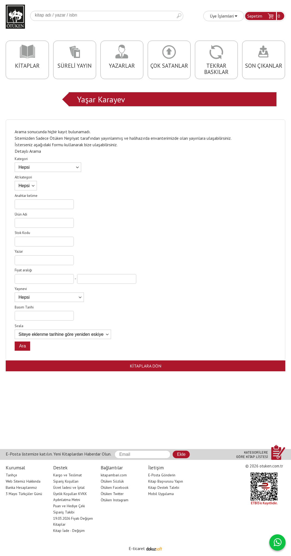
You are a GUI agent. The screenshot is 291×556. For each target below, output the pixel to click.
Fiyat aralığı (23, 270)
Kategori (21, 159)
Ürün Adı (21, 214)
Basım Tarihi (24, 307)
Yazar (19, 251)
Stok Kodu (22, 232)
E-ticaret (137, 548)
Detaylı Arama (28, 151)
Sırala (19, 326)
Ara (179, 16)
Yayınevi (21, 289)
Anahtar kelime (26, 195)
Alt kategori (23, 177)
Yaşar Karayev (101, 99)
